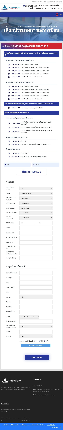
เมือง (7, 292)
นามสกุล (9, 277)
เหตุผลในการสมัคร (10, 188)
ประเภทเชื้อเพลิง (11, 213)
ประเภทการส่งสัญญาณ (10, 198)
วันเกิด (8, 316)
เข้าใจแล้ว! (55, 427)
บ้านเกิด (8, 331)
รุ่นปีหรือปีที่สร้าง (11, 237)
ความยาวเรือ (10, 223)
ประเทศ (8, 297)
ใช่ (41, 341)
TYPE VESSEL (10, 208)
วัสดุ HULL (9, 193)
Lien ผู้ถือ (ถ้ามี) (11, 258)
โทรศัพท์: (9, 307)
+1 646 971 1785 (57, 8)
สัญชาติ (8, 336)
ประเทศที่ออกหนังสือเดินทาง (11, 326)
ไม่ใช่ (46, 341)
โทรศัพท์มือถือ (10, 312)
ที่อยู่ (7, 282)
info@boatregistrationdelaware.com (44, 394)
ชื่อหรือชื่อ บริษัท (11, 273)
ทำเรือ (8, 228)
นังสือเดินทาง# (11, 321)
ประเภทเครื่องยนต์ (9, 218)
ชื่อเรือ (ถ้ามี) (10, 233)
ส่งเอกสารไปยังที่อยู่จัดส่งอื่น (34, 341)
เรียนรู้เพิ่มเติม (51, 425)
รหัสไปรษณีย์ (10, 287)
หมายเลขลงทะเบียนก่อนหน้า (11, 253)
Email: (8, 302)
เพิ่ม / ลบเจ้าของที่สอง (35, 345)
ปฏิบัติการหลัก (10, 203)
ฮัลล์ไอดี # (9, 242)
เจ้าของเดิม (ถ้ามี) (11, 247)
